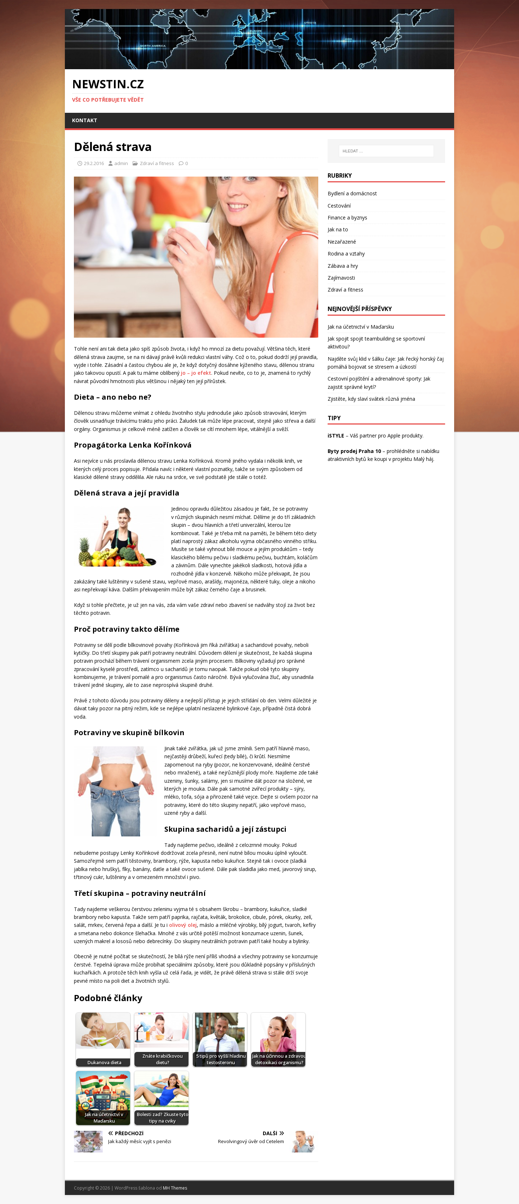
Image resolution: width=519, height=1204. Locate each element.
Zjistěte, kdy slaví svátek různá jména (371, 398)
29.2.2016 (94, 163)
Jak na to (338, 229)
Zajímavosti (341, 277)
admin (121, 163)
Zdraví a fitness (157, 163)
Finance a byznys (347, 217)
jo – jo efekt (196, 372)
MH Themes (175, 1188)
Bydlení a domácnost (352, 193)
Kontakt (84, 120)
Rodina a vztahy (346, 253)
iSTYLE (336, 435)
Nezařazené (342, 241)
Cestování (339, 205)
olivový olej (183, 924)
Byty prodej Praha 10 (354, 451)
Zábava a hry (343, 265)
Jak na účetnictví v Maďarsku (361, 326)
